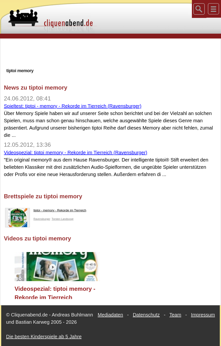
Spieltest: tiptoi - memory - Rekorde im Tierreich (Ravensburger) (72, 106)
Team (175, 314)
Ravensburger (41, 218)
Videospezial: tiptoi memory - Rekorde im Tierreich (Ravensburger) (75, 152)
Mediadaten (110, 314)
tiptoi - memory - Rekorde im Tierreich (45, 211)
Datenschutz (146, 314)
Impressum (203, 314)
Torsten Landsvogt (63, 218)
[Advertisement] (110, 53)
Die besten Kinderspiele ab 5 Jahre (44, 336)
